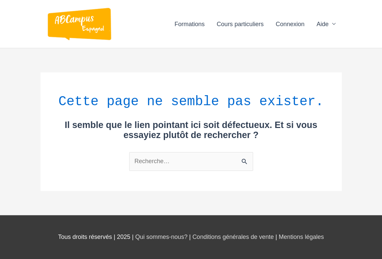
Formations (189, 24)
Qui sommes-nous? (161, 237)
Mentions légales (301, 237)
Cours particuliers (240, 24)
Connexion (290, 24)
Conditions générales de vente (233, 237)
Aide (322, 24)
